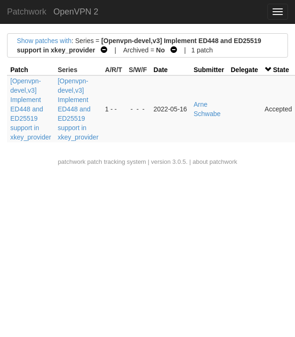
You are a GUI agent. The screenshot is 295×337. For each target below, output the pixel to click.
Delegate (244, 69)
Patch (19, 69)
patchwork (71, 161)
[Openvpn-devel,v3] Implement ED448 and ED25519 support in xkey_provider (30, 109)
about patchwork (214, 161)
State (281, 69)
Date (161, 69)
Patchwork (26, 11)
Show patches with (44, 40)
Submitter (208, 69)
